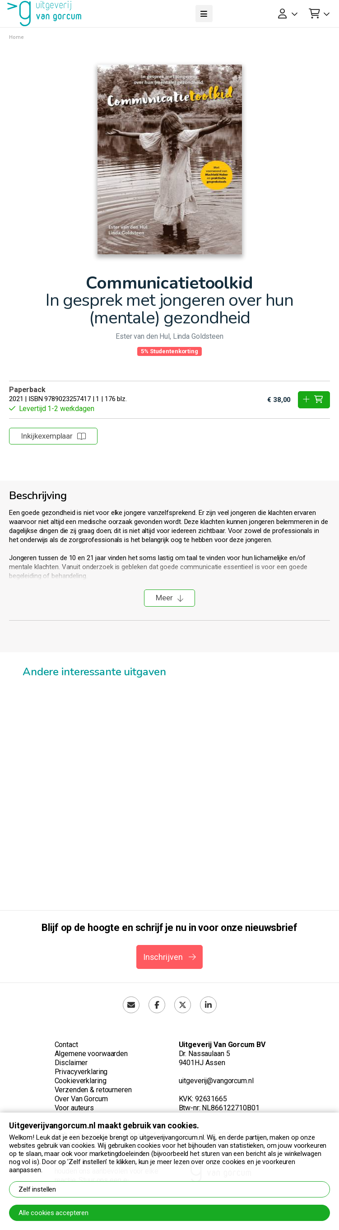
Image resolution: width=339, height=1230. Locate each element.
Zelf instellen (37, 1189)
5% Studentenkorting (169, 351)
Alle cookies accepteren (53, 1213)
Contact (66, 1044)
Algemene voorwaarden (91, 1053)
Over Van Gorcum (81, 1098)
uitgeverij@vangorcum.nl (216, 1080)
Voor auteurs (74, 1108)
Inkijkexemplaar (53, 435)
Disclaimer (71, 1062)
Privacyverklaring (81, 1071)
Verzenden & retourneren (93, 1089)
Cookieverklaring (81, 1080)
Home (16, 37)
